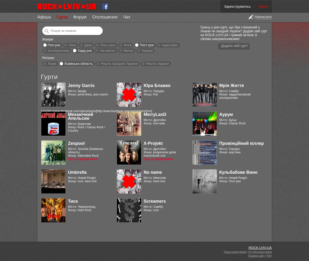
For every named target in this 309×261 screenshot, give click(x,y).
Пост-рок (147, 45)
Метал (129, 51)
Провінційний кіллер (241, 143)
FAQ (269, 255)
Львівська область (78, 64)
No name (153, 172)
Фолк (127, 45)
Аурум (226, 114)
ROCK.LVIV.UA (260, 248)
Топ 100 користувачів (260, 252)
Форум (79, 17)
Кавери (147, 51)
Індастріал (170, 45)
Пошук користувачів (235, 252)
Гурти (62, 17)
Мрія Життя (231, 85)
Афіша (44, 17)
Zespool (76, 143)
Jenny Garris (81, 85)
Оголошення (105, 17)
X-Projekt (153, 143)
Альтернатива (58, 51)
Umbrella (77, 172)
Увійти (263, 6)
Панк (72, 45)
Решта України (157, 64)
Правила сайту (256, 255)
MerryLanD (155, 114)
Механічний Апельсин (80, 116)
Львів (52, 64)
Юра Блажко (157, 85)
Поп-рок (54, 45)
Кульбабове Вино (238, 172)
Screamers (155, 201)
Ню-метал (107, 51)
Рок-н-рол (107, 45)
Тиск (73, 201)
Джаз (88, 45)
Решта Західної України (119, 64)
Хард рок (85, 51)
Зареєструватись (237, 6)
